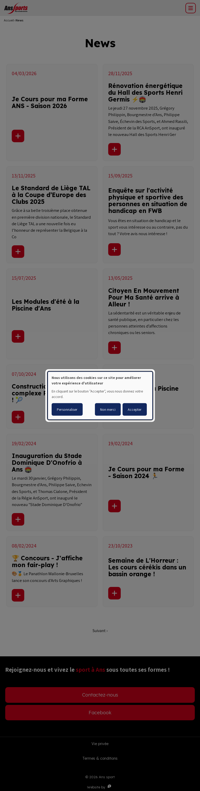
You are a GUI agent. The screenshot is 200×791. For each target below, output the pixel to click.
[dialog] (100, 395)
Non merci (108, 409)
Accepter (135, 409)
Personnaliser (67, 409)
